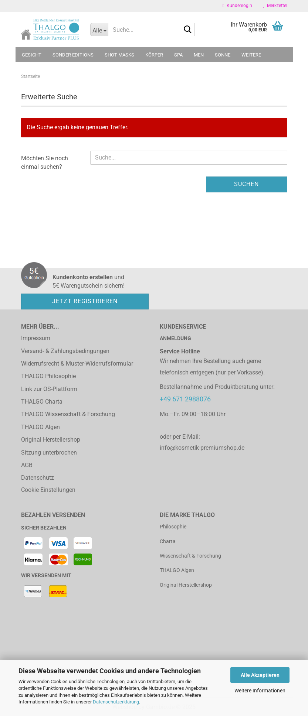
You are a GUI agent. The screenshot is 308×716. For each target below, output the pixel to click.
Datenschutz (37, 477)
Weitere (251, 55)
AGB (27, 465)
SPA (178, 55)
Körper (154, 55)
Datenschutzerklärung (116, 702)
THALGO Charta (41, 401)
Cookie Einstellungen (48, 489)
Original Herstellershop (50, 439)
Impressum (35, 338)
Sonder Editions (73, 55)
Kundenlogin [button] (237, 5)
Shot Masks (119, 55)
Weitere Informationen (259, 690)
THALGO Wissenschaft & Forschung (68, 414)
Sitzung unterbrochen (49, 452)
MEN (199, 55)
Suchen (246, 184)
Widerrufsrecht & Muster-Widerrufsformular (77, 363)
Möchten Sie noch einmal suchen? (44, 162)
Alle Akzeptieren (260, 675)
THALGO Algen (40, 427)
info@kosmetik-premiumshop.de (202, 447)
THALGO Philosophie (48, 376)
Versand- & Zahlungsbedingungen (65, 350)
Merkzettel (275, 5)
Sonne (222, 55)
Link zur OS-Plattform (49, 389)
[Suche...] (99, 29)
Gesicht (31, 55)
